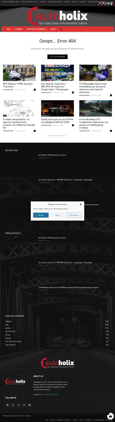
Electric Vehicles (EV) (9, 80)
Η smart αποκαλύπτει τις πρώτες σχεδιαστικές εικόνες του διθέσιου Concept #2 (19, 123)
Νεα (5, 115)
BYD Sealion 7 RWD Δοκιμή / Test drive (52, 155)
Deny (57, 215)
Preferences (74, 215)
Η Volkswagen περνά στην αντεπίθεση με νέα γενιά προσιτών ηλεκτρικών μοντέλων (93, 88)
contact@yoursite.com (50, 394)
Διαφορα (82, 80)
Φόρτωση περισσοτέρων (57, 135)
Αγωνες (44, 80)
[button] (81, 204)
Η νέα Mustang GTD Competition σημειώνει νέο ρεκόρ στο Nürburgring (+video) (93, 123)
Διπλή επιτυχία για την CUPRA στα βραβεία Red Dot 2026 (57, 120)
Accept (41, 215)
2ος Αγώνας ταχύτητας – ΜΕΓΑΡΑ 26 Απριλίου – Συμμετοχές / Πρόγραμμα (54, 86)
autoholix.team (8, 89)
